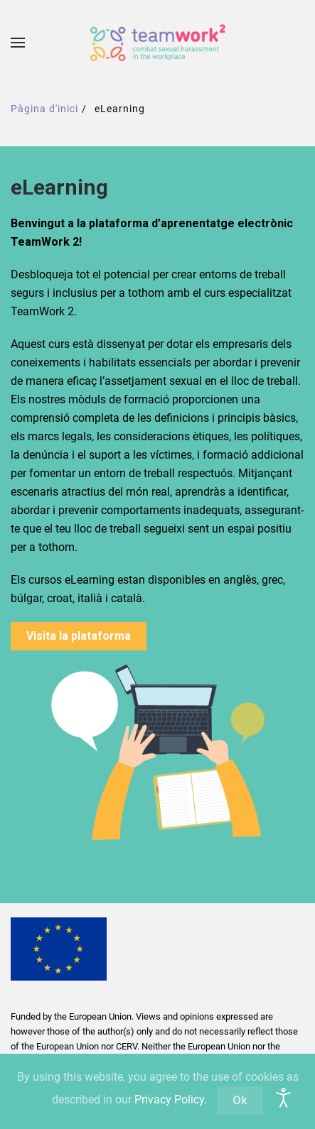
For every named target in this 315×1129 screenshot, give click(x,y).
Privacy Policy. (170, 1099)
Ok (240, 1100)
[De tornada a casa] (157, 42)
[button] (18, 42)
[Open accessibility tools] (284, 1098)
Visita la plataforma (78, 636)
